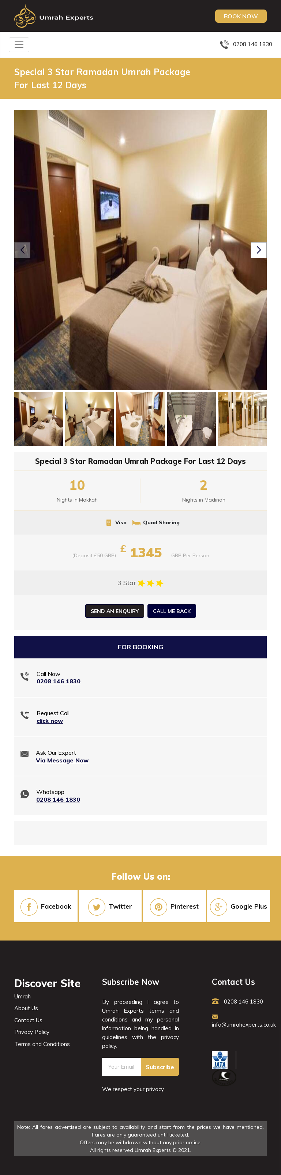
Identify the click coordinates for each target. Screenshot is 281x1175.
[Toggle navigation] (19, 44)
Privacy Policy (31, 1031)
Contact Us (28, 1020)
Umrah (22, 996)
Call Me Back (172, 611)
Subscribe (160, 1067)
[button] (259, 250)
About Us (26, 1008)
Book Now (241, 16)
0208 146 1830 (246, 44)
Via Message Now (62, 760)
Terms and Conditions (42, 1044)
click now (50, 720)
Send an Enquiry (115, 611)
